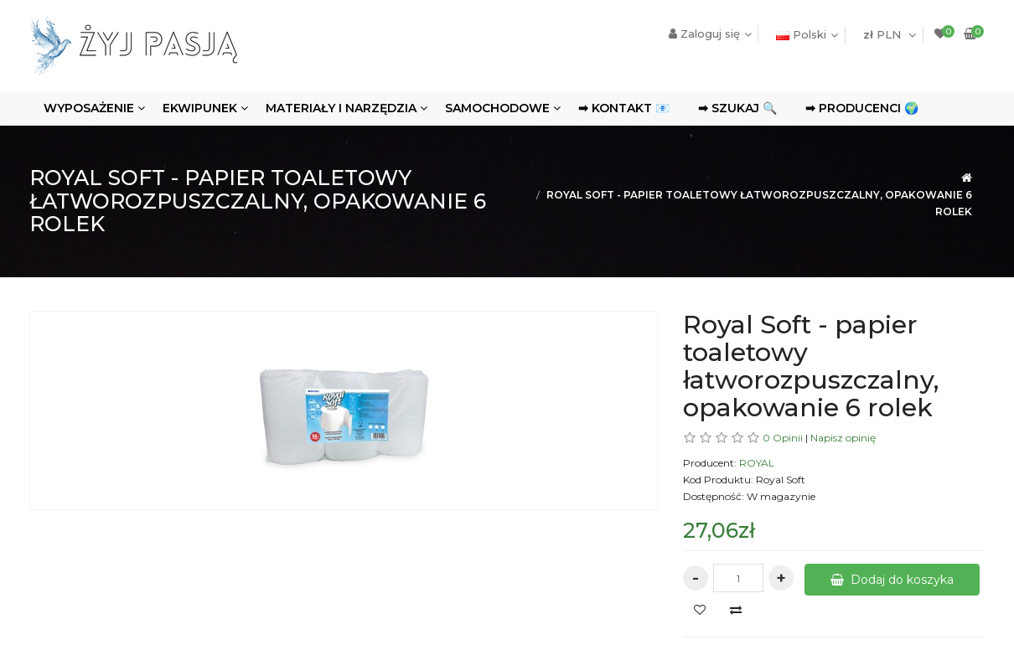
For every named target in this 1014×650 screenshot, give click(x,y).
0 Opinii (783, 437)
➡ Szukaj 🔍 (737, 108)
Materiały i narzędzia (341, 108)
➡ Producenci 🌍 (861, 108)
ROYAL (756, 463)
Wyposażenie (89, 108)
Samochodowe (497, 108)
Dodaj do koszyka (892, 579)
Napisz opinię (843, 437)
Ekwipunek (200, 108)
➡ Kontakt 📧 (624, 108)
